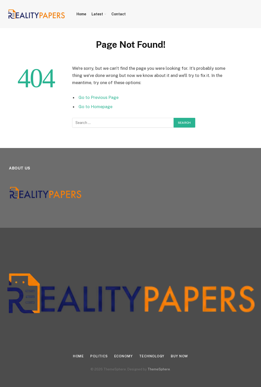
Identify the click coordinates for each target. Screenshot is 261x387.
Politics (99, 356)
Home (81, 14)
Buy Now (179, 356)
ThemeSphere (159, 369)
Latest (97, 14)
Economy (123, 356)
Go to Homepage (95, 106)
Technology (151, 356)
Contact (118, 14)
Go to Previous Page (99, 97)
